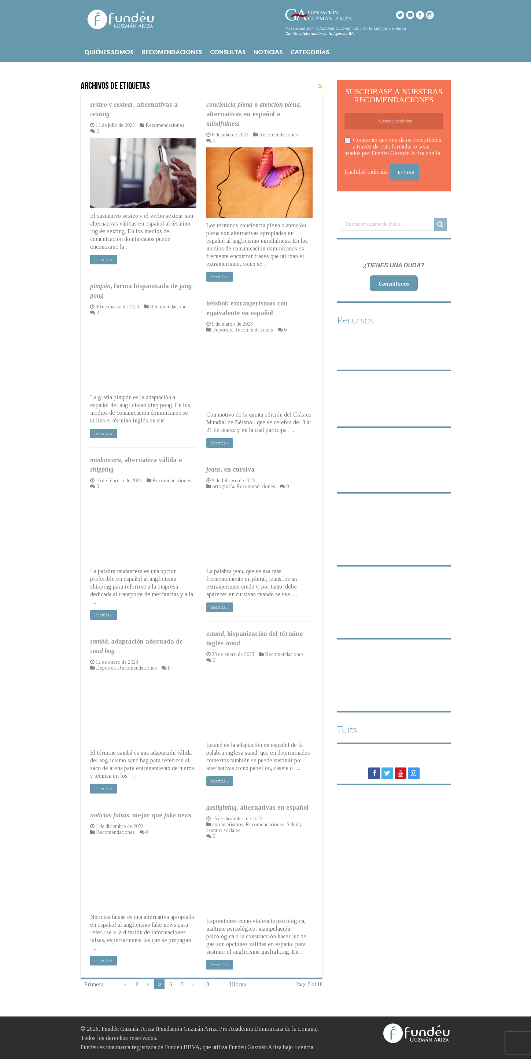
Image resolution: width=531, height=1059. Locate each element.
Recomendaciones (164, 125)
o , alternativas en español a (253, 114)
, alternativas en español (257, 807)
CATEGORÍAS (310, 51)
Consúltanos (394, 283)
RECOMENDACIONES (171, 51)
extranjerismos (227, 824)
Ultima (237, 984)
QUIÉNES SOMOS (108, 51)
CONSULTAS (228, 51)
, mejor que (140, 815)
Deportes (222, 330)
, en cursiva (230, 469)
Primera (94, 984)
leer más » (104, 259)
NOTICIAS (268, 51)
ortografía (223, 486)
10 (206, 984)
